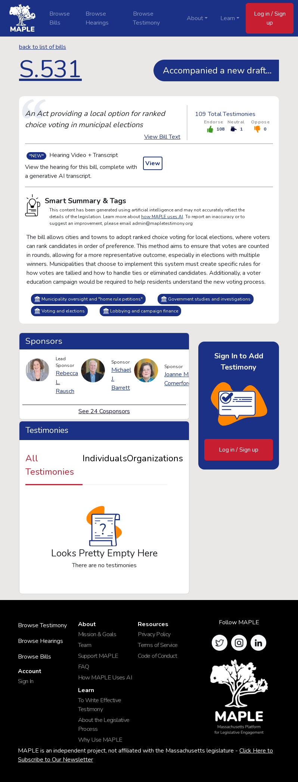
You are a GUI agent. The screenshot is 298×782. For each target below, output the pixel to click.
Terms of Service (157, 645)
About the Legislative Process (104, 724)
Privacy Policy (154, 634)
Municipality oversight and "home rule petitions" (88, 299)
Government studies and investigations (205, 299)
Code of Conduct (157, 656)
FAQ (83, 667)
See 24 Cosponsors (104, 411)
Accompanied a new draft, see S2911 (221, 70)
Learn (227, 18)
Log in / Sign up (270, 18)
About (195, 18)
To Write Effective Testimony (99, 704)
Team (84, 645)
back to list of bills (42, 47)
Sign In (26, 681)
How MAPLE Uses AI (105, 677)
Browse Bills (59, 18)
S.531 (50, 69)
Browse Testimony (146, 18)
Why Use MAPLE (100, 740)
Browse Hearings (97, 18)
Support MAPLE (98, 656)
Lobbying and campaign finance (140, 311)
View (152, 163)
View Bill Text (162, 137)
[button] (219, 643)
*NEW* (36, 156)
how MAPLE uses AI (162, 217)
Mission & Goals (97, 634)
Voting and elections (59, 311)
